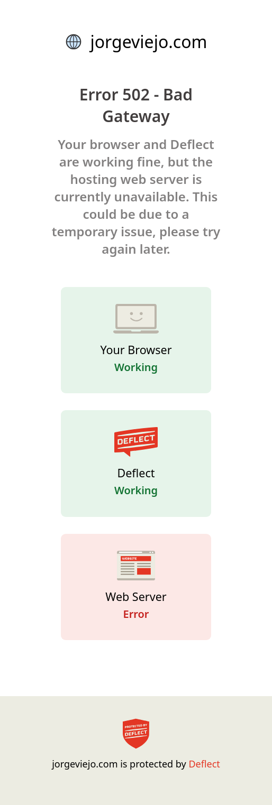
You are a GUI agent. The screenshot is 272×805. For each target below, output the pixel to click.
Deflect (204, 763)
